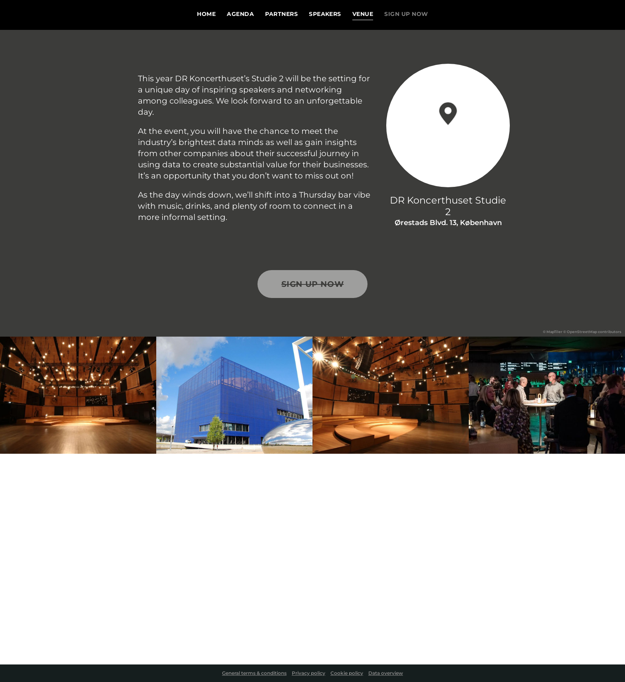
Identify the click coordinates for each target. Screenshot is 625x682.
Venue (362, 14)
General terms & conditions (254, 673)
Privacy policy (308, 673)
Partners (281, 14)
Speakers (325, 14)
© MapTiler (552, 331)
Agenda (240, 14)
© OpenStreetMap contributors (592, 331)
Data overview (385, 673)
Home (206, 14)
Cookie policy (346, 673)
